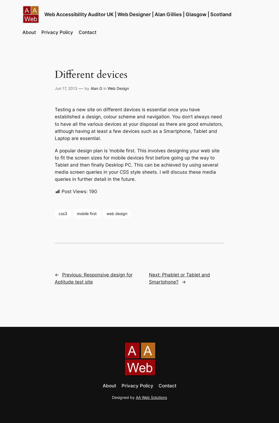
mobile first (87, 213)
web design (117, 213)
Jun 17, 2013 (66, 88)
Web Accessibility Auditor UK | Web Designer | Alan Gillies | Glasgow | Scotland (137, 14)
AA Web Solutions (151, 397)
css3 (63, 213)
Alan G (96, 88)
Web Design (118, 88)
